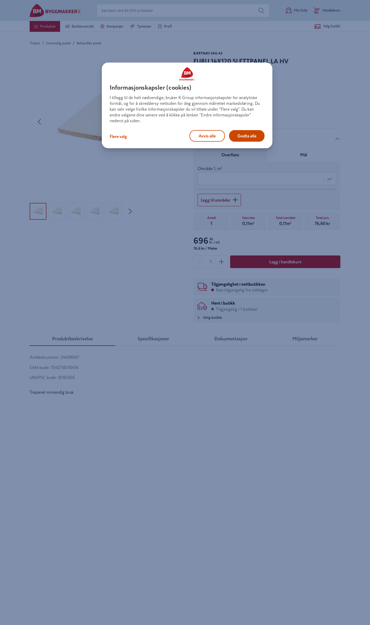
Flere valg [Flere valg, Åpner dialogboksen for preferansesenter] (118, 136)
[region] (187, 105)
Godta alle (246, 136)
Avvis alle (207, 136)
